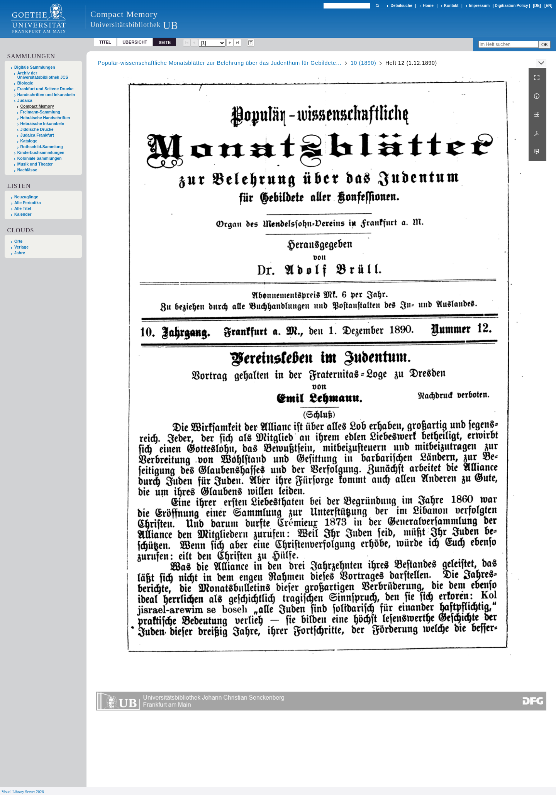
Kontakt (451, 5)
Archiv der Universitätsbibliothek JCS (42, 75)
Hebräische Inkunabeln (42, 124)
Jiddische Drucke (37, 129)
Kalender (22, 214)
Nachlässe (27, 170)
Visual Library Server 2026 (23, 792)
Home (428, 5)
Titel (105, 42)
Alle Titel (22, 208)
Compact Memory (37, 106)
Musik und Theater (35, 164)
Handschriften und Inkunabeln (46, 95)
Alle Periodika (27, 203)
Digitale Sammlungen (34, 67)
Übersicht (134, 42)
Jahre (19, 253)
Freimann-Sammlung (40, 112)
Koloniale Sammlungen (39, 158)
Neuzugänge (26, 197)
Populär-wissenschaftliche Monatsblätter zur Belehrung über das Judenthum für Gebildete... (219, 63)
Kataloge (28, 141)
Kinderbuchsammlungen (40, 153)
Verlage (21, 247)
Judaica (24, 100)
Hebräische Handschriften (45, 118)
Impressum (479, 5)
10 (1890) (363, 63)
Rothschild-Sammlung (41, 147)
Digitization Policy (511, 5)
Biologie (25, 83)
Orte (18, 241)
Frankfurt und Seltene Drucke (45, 89)
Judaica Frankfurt (37, 135)
